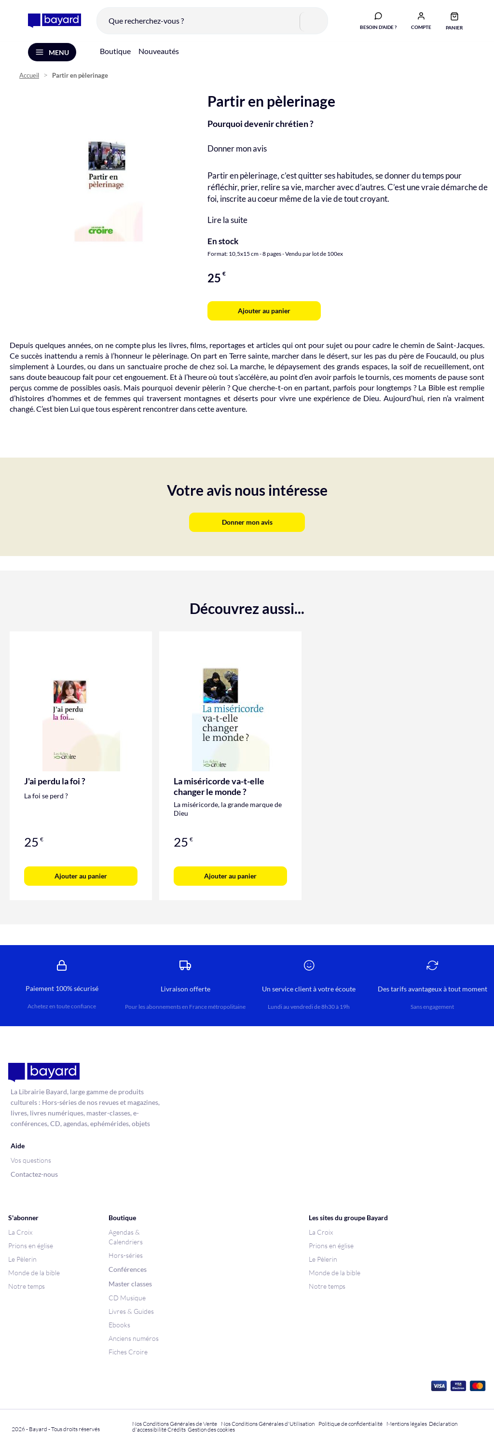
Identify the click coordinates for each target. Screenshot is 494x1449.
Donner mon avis (237, 150)
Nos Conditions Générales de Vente (174, 1423)
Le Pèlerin (22, 1259)
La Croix (20, 1232)
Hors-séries (126, 1255)
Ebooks (119, 1325)
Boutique (115, 52)
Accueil (29, 77)
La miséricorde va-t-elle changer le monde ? (219, 787)
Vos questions (31, 1160)
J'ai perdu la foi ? (54, 782)
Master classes (130, 1284)
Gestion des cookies (211, 1429)
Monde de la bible (34, 1272)
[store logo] (53, 21)
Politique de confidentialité (350, 1423)
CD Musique (127, 1298)
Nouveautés (158, 52)
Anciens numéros (134, 1338)
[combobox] (211, 21)
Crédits (176, 1429)
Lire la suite (227, 221)
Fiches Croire (128, 1352)
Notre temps (26, 1286)
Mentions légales (406, 1423)
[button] (420, 21)
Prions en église (30, 1245)
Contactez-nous (34, 1174)
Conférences (128, 1269)
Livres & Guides (131, 1311)
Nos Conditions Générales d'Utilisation (268, 1423)
